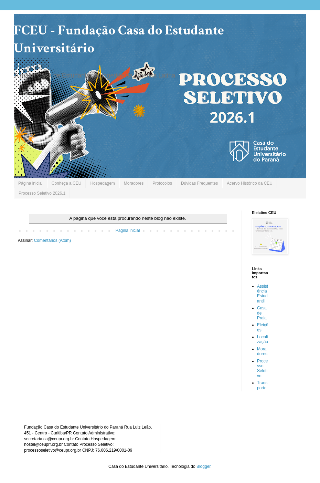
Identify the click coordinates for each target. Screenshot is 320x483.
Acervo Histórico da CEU (250, 183)
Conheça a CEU (67, 183)
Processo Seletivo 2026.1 (42, 193)
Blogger (203, 466)
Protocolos (162, 183)
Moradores (133, 183)
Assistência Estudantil (262, 294)
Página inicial (30, 183)
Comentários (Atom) (52, 240)
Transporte (262, 385)
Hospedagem (102, 183)
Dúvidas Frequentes (199, 183)
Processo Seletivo (262, 368)
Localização (262, 339)
